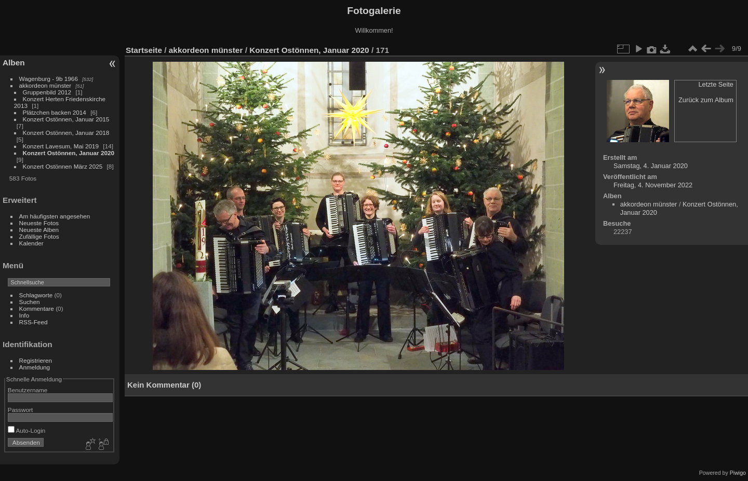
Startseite (144, 50)
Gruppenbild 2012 (47, 92)
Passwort (20, 409)
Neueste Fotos (39, 222)
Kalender (31, 243)
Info (24, 315)
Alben (14, 62)
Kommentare (36, 308)
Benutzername (28, 390)
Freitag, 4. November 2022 (652, 185)
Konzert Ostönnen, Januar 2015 (66, 119)
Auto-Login (27, 430)
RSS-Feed (33, 322)
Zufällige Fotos (39, 236)
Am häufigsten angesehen (54, 216)
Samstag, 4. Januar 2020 (650, 166)
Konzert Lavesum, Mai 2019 (61, 146)
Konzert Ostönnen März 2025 (63, 166)
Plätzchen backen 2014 (54, 112)
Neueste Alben (39, 229)
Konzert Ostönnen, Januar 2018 (66, 132)
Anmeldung (34, 367)
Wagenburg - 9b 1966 (48, 78)
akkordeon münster (45, 85)
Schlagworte (36, 295)
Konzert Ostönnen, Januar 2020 (69, 152)
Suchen (29, 301)
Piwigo (738, 473)
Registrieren (35, 360)
